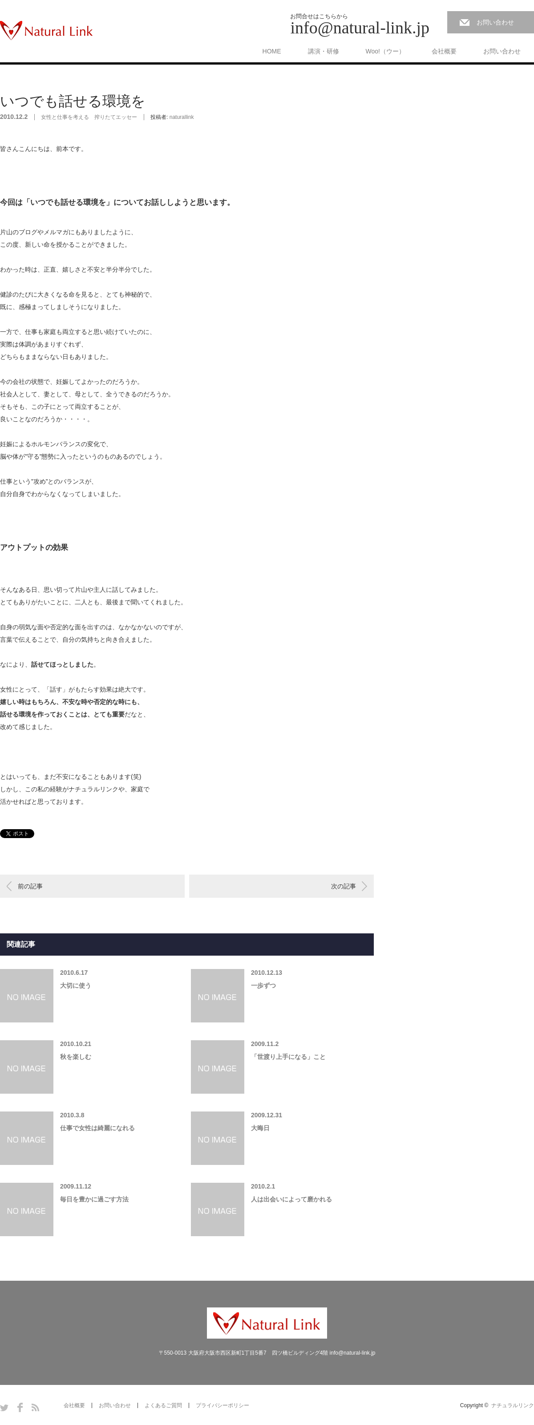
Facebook (20, 1407)
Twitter (4, 1407)
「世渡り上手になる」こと (288, 1056)
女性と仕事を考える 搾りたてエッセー (89, 117)
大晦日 (260, 1128)
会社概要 (444, 51)
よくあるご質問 (163, 1405)
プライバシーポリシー (222, 1405)
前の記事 (30, 886)
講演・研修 (323, 51)
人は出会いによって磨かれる (291, 1199)
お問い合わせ (495, 22)
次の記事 (343, 886)
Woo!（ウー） (385, 51)
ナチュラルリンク (512, 1405)
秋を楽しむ (75, 1056)
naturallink (182, 117)
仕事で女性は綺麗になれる (97, 1128)
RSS (35, 1407)
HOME (272, 51)
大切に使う (75, 985)
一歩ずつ (263, 985)
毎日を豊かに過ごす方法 (94, 1199)
